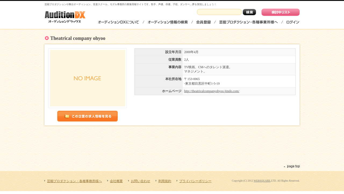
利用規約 (164, 181)
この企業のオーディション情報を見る (87, 116)
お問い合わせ (140, 181)
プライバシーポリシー (195, 181)
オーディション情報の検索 (168, 22)
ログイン (292, 22)
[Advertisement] (173, 144)
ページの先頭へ (291, 166)
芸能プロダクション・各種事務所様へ (248, 22)
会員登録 (203, 22)
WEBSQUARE (262, 180)
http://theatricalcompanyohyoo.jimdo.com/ (211, 91)
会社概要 (116, 181)
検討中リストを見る (280, 12)
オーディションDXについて (118, 22)
